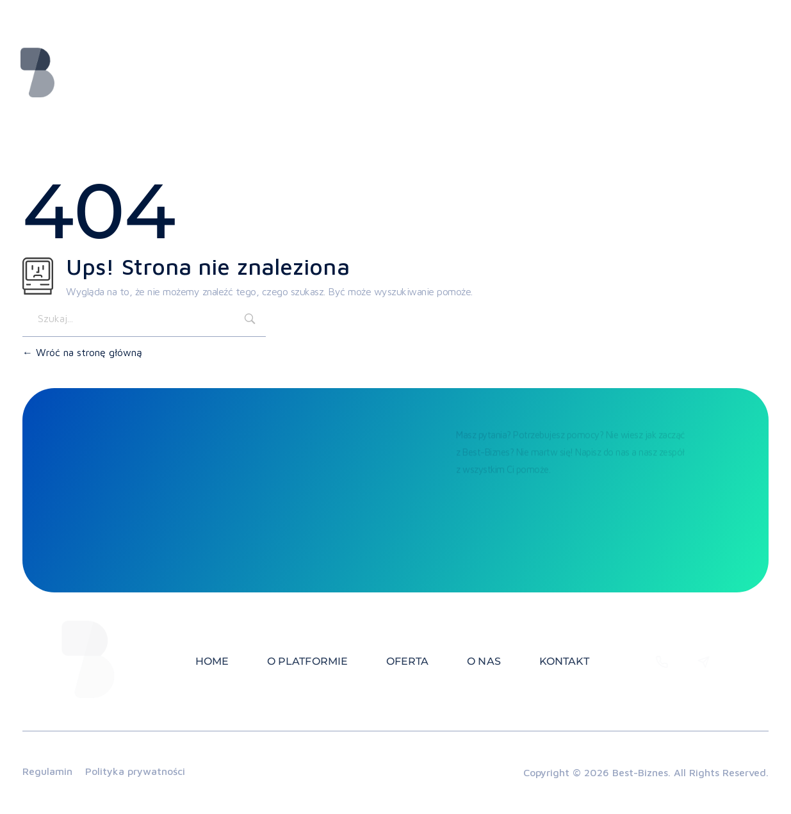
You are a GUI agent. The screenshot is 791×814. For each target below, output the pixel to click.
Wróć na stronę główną (82, 352)
